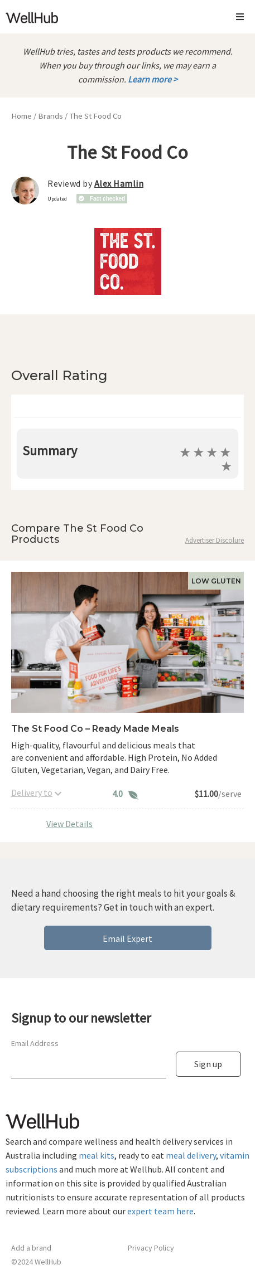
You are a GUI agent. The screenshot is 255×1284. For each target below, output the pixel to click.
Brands (50, 116)
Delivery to (31, 792)
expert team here (160, 1211)
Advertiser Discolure (214, 540)
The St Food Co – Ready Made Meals (95, 728)
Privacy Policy (151, 1248)
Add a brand (31, 1248)
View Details (69, 823)
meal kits (96, 1155)
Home (21, 116)
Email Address (35, 1043)
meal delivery (191, 1155)
